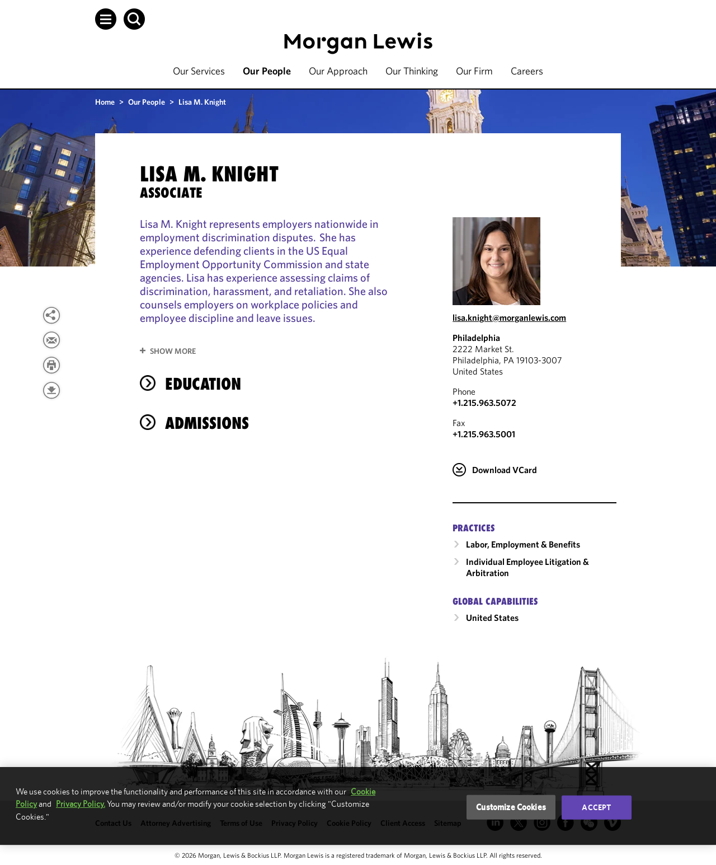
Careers (527, 70)
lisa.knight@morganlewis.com (509, 317)
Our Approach (338, 70)
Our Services (199, 70)
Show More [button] (173, 351)
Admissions (207, 423)
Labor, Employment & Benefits (523, 544)
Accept (596, 807)
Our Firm (474, 70)
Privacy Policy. (80, 803)
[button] (105, 19)
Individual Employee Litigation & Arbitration (527, 567)
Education (203, 383)
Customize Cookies (511, 807)
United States (492, 617)
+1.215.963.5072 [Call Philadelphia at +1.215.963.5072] (484, 402)
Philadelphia (476, 337)
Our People (267, 70)
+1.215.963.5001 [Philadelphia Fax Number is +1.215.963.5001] (484, 433)
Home (105, 102)
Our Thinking (411, 70)
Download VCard (504, 469)
